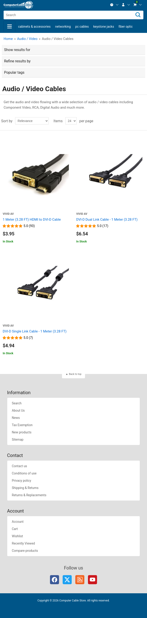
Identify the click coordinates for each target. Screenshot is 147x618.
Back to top (75, 374)
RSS (80, 579)
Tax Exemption (22, 425)
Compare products (25, 550)
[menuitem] (114, 5)
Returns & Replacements (29, 495)
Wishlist (17, 536)
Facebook (54, 579)
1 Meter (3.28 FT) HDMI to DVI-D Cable (32, 219)
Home (8, 39)
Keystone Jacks (103, 26)
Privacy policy (21, 480)
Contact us (19, 466)
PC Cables (82, 26)
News (16, 418)
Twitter (67, 579)
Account (18, 521)
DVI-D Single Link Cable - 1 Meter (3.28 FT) (34, 331)
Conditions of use (24, 473)
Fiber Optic (126, 26)
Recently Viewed (23, 543)
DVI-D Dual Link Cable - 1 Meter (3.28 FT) (107, 219)
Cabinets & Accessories (34, 26)
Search (16, 403)
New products (21, 432)
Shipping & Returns (25, 488)
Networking (63, 26)
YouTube (92, 579)
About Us (18, 410)
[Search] (138, 15)
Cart (15, 529)
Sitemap (17, 439)
